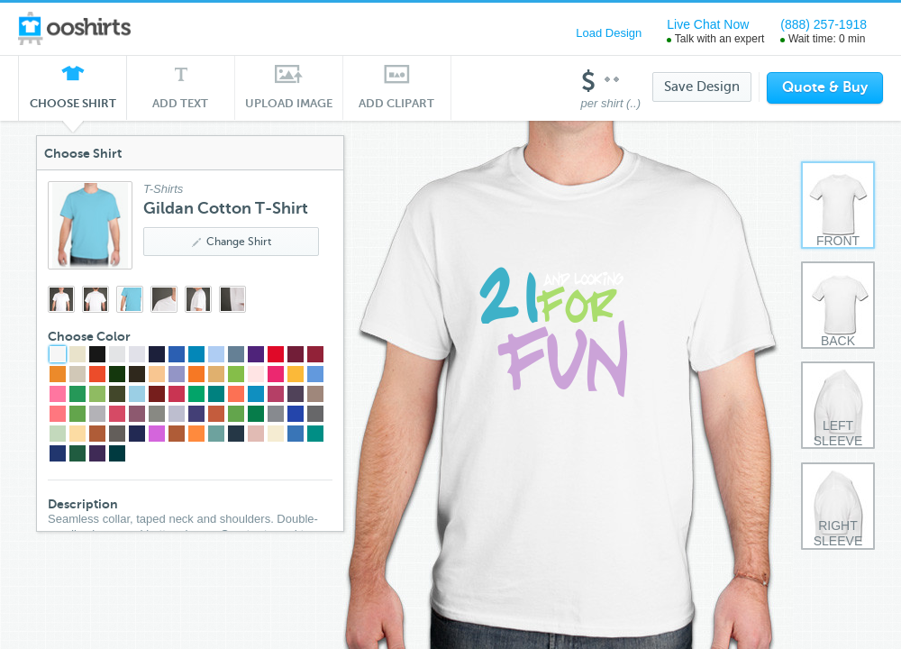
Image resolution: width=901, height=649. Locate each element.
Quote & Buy (825, 87)
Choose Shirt (73, 108)
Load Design (609, 33)
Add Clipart (397, 103)
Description (83, 504)
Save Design (702, 86)
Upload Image (289, 103)
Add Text (180, 103)
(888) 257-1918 (823, 24)
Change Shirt (231, 241)
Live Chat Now (708, 24)
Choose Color (89, 336)
